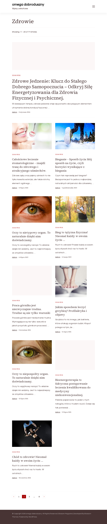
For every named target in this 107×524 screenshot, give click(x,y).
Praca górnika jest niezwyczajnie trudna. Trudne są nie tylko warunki (31, 309)
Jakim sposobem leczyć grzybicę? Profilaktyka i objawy (71, 311)
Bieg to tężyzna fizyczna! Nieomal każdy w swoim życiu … (71, 236)
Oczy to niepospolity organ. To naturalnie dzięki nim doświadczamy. (30, 377)
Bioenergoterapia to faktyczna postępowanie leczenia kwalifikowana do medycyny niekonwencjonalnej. (73, 387)
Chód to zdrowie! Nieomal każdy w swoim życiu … (29, 459)
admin (14, 112)
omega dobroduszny (28, 4)
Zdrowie (16, 75)
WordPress (33, 517)
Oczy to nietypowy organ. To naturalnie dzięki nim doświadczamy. (31, 236)
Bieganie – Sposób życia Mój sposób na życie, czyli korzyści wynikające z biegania (73, 165)
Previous (14, 496)
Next (44, 496)
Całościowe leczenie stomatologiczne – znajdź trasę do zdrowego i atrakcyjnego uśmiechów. (29, 165)
